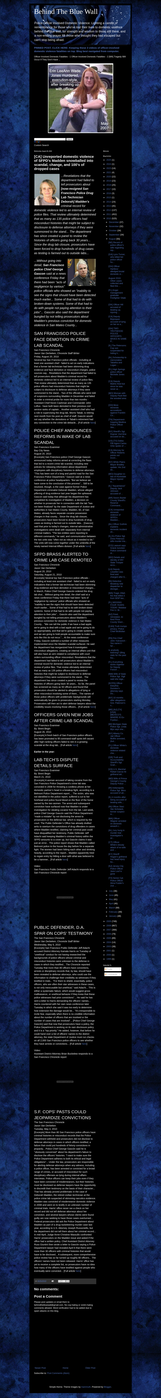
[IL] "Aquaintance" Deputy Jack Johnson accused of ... (116, 490)
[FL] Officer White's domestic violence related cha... (117, 749)
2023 (109, 168)
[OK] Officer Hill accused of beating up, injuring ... (115, 308)
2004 (109, 942)
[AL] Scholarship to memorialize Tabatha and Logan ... (117, 361)
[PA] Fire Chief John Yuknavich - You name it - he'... (117, 642)
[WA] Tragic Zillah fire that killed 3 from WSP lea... (116, 595)
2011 (109, 214)
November (114, 226)
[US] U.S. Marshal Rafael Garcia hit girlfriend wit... (117, 772)
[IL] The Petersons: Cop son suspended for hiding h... (117, 349)
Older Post (90, 1368)
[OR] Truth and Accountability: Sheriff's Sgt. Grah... (116, 761)
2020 (109, 176)
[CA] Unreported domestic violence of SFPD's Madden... (116, 515)
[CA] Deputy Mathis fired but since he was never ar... (116, 385)
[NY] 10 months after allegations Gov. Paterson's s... (116, 701)
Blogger (107, 1387)
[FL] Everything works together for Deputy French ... (116, 666)
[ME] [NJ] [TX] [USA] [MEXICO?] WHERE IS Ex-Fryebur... (116, 714)
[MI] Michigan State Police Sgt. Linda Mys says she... (117, 726)
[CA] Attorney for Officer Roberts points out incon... (116, 454)
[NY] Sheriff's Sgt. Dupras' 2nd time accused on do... (117, 434)
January (113, 916)
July (111, 891)
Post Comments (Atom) (58, 1373)
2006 (109, 934)
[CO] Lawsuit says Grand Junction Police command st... (117, 549)
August (112, 239)
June (111, 895)
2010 (109, 218)
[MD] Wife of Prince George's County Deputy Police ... (117, 781)
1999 (109, 959)
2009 (109, 921)
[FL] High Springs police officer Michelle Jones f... (116, 373)
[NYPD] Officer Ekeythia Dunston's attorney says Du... (115, 688)
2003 (109, 946)
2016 (109, 193)
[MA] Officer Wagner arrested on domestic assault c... (117, 822)
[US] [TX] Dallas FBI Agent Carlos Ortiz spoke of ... (117, 443)
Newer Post (40, 1368)
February (113, 912)
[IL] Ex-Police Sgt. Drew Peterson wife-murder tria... (117, 538)
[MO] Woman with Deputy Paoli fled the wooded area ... (117, 397)
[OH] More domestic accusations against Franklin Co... (116, 410)
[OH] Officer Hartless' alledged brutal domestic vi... (116, 270)
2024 (109, 164)
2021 (109, 172)
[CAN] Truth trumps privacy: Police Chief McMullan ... (117, 630)
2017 (109, 189)
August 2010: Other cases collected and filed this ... (115, 282)
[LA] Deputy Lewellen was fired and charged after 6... (117, 573)
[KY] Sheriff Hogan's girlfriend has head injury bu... (117, 858)
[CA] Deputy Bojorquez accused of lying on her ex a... (117, 320)
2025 (109, 160)
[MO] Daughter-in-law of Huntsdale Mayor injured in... (117, 478)
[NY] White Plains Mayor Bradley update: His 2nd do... (116, 466)
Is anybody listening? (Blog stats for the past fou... (117, 654)
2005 (109, 938)
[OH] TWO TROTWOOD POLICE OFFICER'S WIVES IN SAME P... (117, 335)
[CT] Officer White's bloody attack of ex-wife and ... (117, 846)
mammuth (86, 1387)
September (114, 235)
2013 (109, 206)
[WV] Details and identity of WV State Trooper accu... (116, 561)
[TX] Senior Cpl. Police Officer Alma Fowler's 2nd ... (116, 882)
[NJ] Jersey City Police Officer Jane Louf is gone (115, 870)
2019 (109, 181)
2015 (109, 197)
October (113, 230)
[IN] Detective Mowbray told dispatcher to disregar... (115, 585)
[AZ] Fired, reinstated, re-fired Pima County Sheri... (116, 618)
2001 (109, 950)
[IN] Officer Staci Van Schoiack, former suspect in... (116, 810)
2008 (109, 925)
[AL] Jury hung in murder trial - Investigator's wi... (116, 834)
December (114, 222)
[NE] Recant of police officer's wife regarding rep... (116, 246)
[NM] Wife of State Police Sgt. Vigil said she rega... (117, 676)
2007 (109, 930)
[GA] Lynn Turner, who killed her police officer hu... (116, 258)
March (112, 908)
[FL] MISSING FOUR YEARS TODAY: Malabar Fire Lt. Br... (117, 606)
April (111, 903)
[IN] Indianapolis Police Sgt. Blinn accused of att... (117, 790)
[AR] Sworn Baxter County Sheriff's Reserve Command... (117, 502)
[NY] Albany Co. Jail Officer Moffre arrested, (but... (116, 737)
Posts (108, 969)
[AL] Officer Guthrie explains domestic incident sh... (117, 528)
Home (65, 1368)
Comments (111, 974)
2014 (109, 202)
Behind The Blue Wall (66, 11)
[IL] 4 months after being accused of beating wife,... (117, 799)
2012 (109, 210)
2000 (109, 955)
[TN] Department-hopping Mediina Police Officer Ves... (117, 423)
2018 (109, 185)
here (92, 422)
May (111, 899)
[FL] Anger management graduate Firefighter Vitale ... (117, 295)
